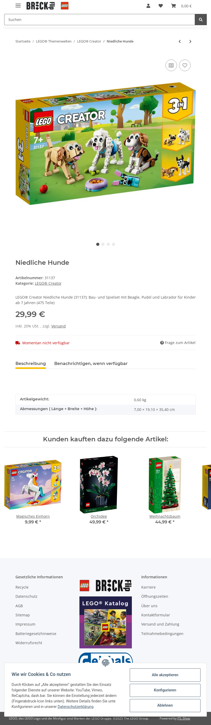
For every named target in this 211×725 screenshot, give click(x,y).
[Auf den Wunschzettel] (185, 65)
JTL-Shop (183, 718)
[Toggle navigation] (18, 3)
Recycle (22, 587)
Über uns (149, 605)
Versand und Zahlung (160, 624)
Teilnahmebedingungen (162, 633)
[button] (148, 6)
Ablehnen (163, 705)
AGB (19, 605)
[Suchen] (99, 19)
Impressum (25, 624)
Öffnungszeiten (154, 596)
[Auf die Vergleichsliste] (171, 65)
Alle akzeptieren (163, 675)
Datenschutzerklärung (77, 707)
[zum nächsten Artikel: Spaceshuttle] (190, 41)
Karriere (148, 587)
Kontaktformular (155, 614)
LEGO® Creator (48, 283)
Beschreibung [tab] (30, 363)
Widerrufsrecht (28, 642)
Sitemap (22, 614)
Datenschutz (26, 596)
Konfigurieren (164, 690)
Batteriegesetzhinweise (35, 633)
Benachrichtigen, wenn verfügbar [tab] (91, 363)
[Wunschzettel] (160, 6)
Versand (58, 326)
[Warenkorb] (181, 6)
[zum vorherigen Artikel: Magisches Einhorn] (179, 41)
